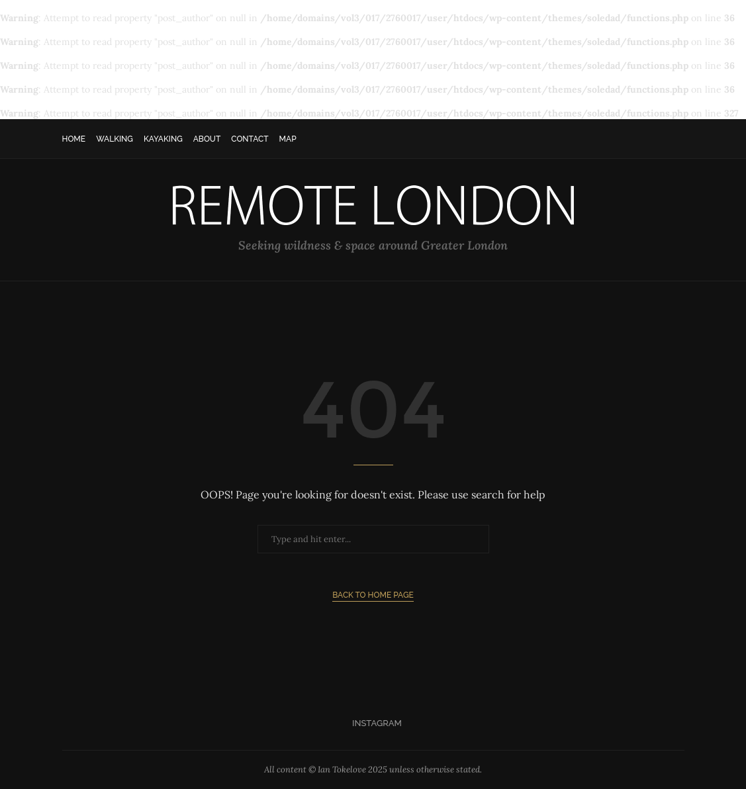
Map (288, 139)
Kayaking (163, 139)
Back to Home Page (373, 595)
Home (74, 139)
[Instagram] (373, 723)
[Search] (677, 139)
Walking (114, 139)
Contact (249, 139)
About (207, 139)
